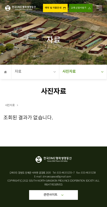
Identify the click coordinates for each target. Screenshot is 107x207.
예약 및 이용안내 (53, 8)
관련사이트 (54, 194)
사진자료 (82, 71)
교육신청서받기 (78, 8)
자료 (35, 71)
